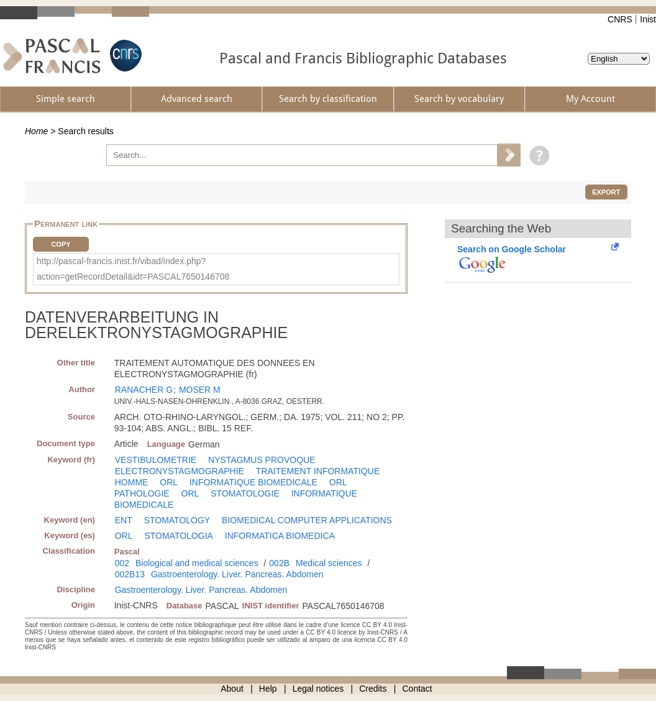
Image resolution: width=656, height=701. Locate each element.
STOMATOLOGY (177, 520)
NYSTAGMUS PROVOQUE (261, 460)
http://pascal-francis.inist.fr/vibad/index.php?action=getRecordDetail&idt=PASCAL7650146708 (133, 269)
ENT (123, 520)
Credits (372, 689)
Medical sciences (329, 563)
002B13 (130, 574)
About (232, 689)
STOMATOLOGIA (178, 536)
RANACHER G (144, 390)
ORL (169, 482)
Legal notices (318, 689)
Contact (417, 689)
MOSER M (200, 390)
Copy (60, 244)
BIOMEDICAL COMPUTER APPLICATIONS (307, 520)
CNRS (620, 19)
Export (606, 192)
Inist (648, 19)
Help (268, 689)
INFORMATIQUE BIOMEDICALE (253, 482)
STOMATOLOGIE (245, 493)
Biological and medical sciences (196, 563)
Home (36, 131)
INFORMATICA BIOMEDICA (280, 536)
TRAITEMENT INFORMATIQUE (318, 471)
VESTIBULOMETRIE (155, 460)
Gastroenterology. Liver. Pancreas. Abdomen (237, 574)
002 (122, 563)
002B (279, 563)
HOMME (131, 482)
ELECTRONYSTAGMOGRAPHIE (179, 471)
